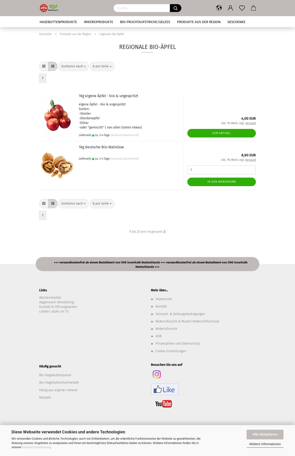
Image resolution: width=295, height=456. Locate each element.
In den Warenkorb (221, 181)
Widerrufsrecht (166, 329)
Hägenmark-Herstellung (56, 302)
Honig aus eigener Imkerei (58, 390)
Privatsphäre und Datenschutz (178, 344)
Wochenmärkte (50, 298)
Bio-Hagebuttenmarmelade (59, 382)
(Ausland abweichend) (124, 135)
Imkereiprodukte (98, 22)
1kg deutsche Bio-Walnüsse (101, 147)
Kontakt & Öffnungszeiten (58, 307)
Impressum (164, 299)
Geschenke (236, 22)
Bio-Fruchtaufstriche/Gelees (145, 22)
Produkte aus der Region (199, 22)
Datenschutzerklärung (36, 447)
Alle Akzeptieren (265, 434)
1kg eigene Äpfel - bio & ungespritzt (108, 96)
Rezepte (45, 397)
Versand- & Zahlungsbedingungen (180, 314)
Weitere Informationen (265, 444)
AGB (158, 336)
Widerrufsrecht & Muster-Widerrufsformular (187, 321)
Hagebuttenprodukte (58, 22)
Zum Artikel (221, 133)
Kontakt (161, 306)
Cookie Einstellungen (171, 351)
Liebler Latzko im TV (54, 311)
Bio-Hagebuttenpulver (55, 375)
